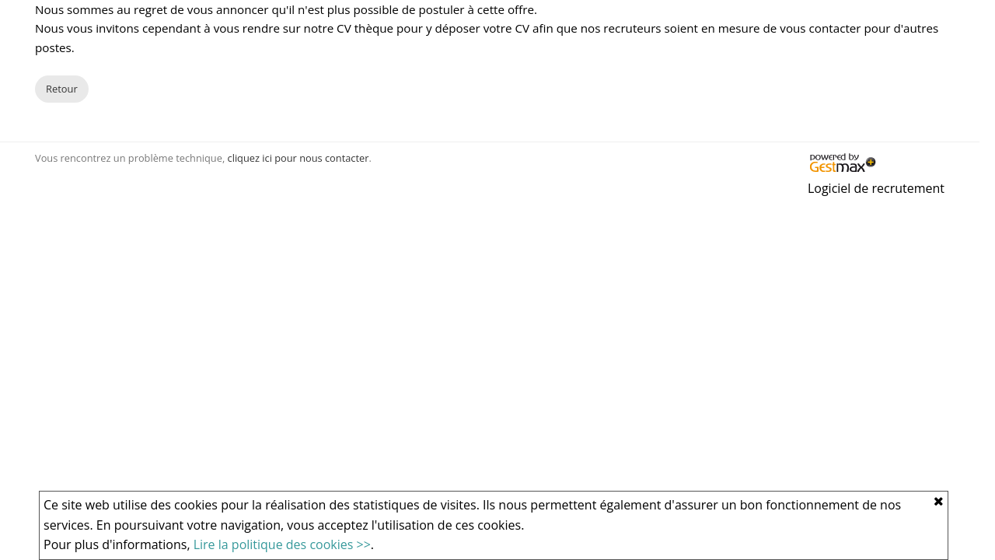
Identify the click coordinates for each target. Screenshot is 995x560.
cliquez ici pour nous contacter (298, 158)
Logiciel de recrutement (876, 188)
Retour (62, 89)
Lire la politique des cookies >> (282, 544)
